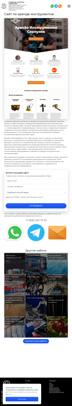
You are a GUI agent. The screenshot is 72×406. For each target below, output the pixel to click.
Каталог (51, 386)
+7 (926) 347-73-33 (36, 220)
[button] (69, 6)
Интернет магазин (54, 387)
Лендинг (51, 384)
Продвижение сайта (54, 389)
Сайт (50, 383)
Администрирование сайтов (56, 392)
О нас (26, 383)
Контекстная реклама (54, 390)
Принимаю (22, 399)
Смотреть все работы (36, 341)
